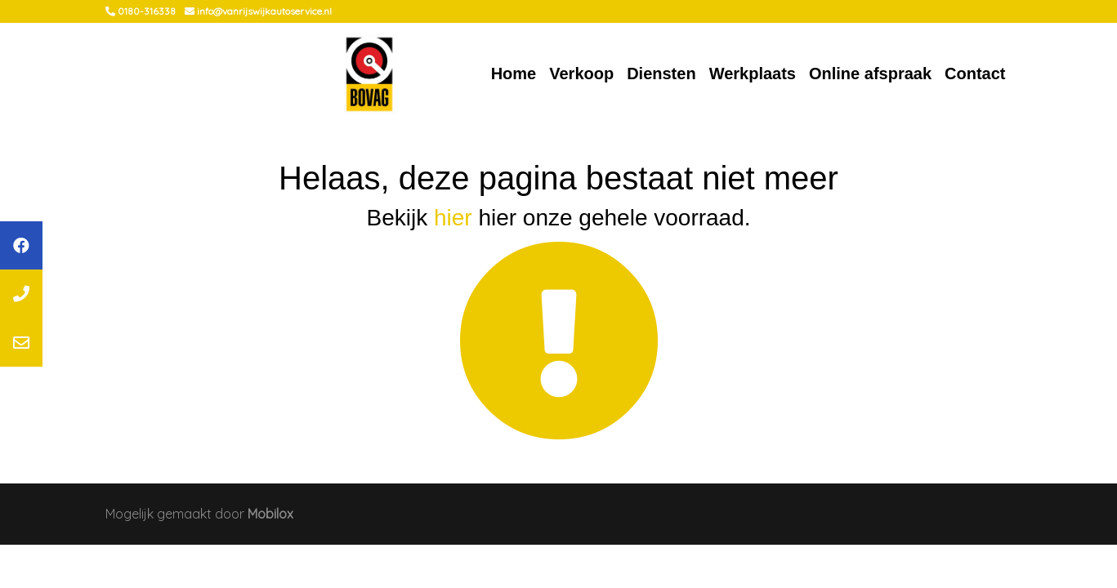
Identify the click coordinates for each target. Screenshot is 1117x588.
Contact (975, 73)
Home (514, 73)
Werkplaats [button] (752, 73)
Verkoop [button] (581, 73)
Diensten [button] (661, 73)
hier (453, 217)
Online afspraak (870, 73)
